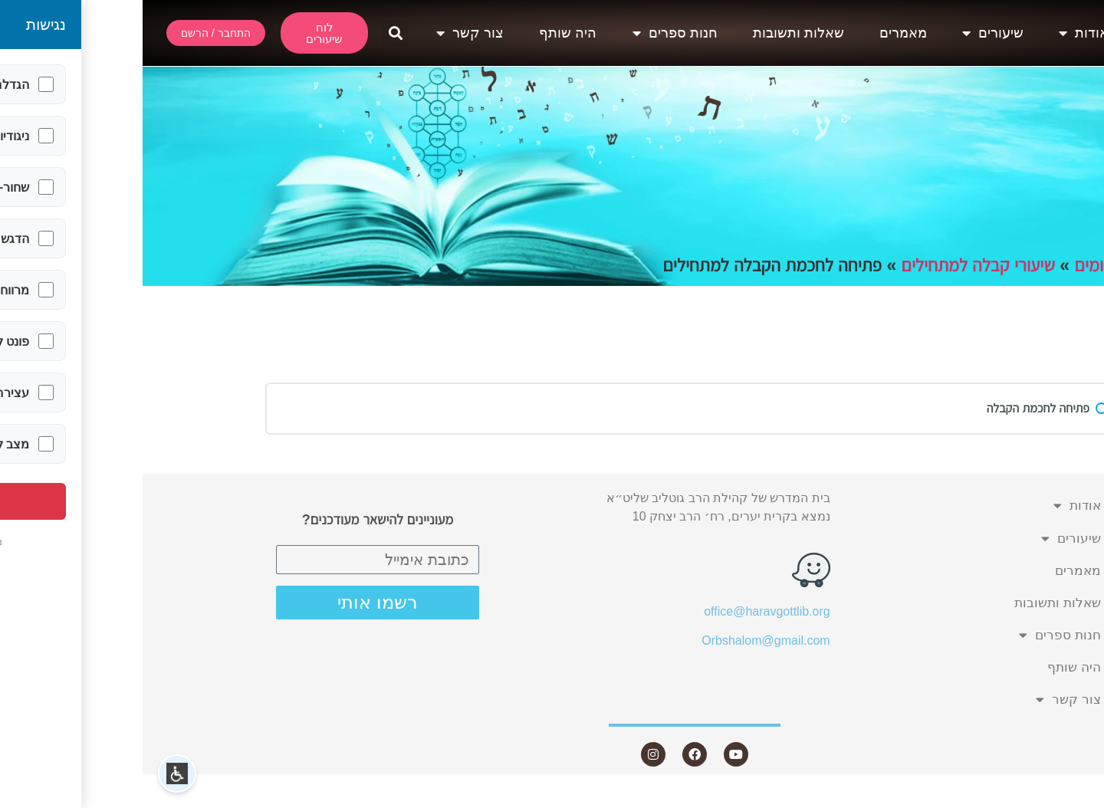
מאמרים (760, 33)
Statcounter (1072, 798)
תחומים (956, 265)
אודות (941, 33)
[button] (252, 33)
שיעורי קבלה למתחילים (835, 265)
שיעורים (850, 33)
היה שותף (425, 33)
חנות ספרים (532, 33)
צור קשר (327, 33)
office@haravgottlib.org (624, 611)
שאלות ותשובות (656, 33)
